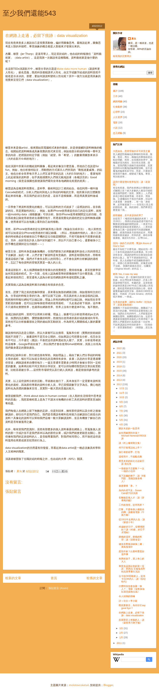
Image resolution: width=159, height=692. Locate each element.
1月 (121, 637)
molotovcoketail (79, 685)
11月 (122, 393)
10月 (122, 397)
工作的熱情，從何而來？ (131, 505)
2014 (119, 375)
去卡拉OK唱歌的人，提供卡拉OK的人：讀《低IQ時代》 (132, 579)
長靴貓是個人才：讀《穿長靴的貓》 (131, 499)
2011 (119, 643)
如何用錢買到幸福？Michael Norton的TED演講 (132, 436)
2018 (119, 366)
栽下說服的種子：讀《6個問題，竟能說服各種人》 (132, 478)
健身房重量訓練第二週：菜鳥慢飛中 (131, 545)
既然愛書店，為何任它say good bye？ (132, 606)
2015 (119, 370)
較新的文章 (13, 578)
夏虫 (133, 38)
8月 (121, 406)
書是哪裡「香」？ (128, 485)
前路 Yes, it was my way (125, 274)
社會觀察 (117, 106)
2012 (119, 384)
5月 (121, 420)
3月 (121, 628)
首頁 (54, 578)
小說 (115, 127)
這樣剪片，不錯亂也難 (130, 456)
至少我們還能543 (29, 13)
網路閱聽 (117, 101)
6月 (121, 415)
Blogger (108, 685)
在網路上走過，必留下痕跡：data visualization (131, 614)
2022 (119, 348)
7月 (121, 411)
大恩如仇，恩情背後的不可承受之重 (131, 151)
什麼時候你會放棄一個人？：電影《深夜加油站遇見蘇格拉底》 (131, 589)
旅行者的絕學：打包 (129, 452)
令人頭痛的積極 (127, 596)
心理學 (116, 112)
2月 (121, 632)
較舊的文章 (94, 578)
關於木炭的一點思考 (129, 428)
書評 (115, 91)
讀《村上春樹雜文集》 (130, 443)
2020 (119, 357)
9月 (121, 402)
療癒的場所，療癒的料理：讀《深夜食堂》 (130, 538)
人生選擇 (117, 117)
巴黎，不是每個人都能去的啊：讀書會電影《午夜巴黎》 (131, 512)
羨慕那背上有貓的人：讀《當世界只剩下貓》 (131, 621)
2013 (119, 380)
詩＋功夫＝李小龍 (128, 601)
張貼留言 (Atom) (58, 588)
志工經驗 (117, 133)
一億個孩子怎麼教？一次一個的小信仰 (131, 470)
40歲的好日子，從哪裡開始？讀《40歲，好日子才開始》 (132, 529)
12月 (122, 388)
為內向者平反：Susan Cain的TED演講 (130, 491)
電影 (115, 122)
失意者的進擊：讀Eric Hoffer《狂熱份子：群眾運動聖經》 (132, 303)
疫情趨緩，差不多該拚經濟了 (128, 215)
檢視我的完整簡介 (122, 56)
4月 (121, 424)
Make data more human (72, 68)
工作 (115, 96)
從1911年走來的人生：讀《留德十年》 (132, 521)
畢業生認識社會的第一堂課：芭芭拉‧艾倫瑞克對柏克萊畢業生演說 (132, 569)
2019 (119, 362)
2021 (119, 352)
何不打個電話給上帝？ (130, 447)
